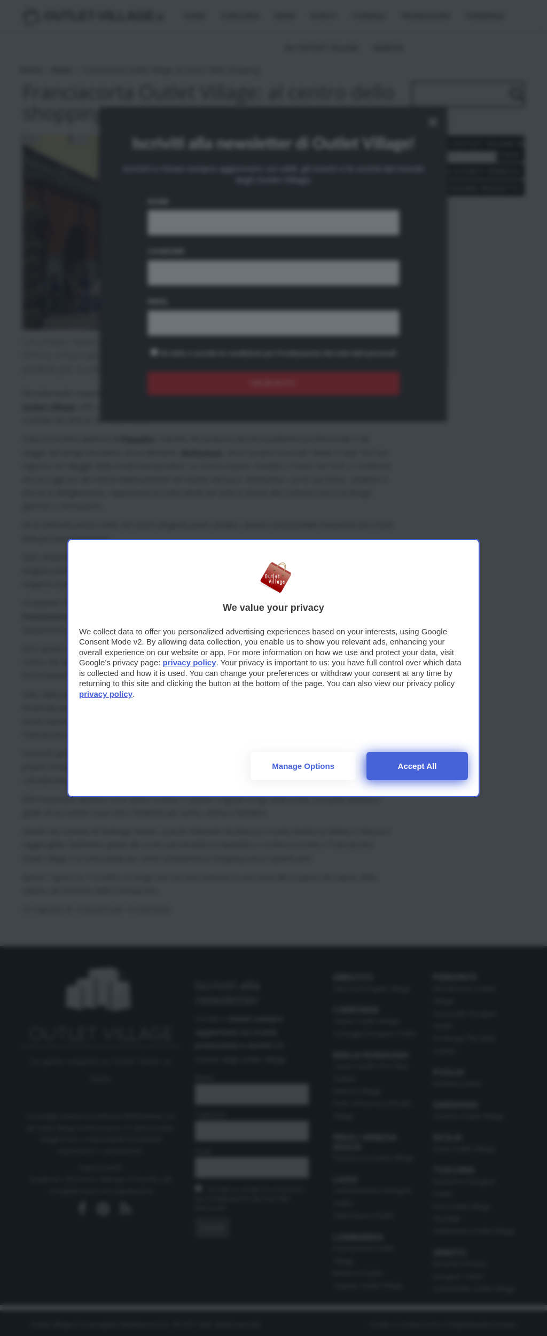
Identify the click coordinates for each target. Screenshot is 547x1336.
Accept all (417, 766)
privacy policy (189, 662)
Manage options (303, 766)
